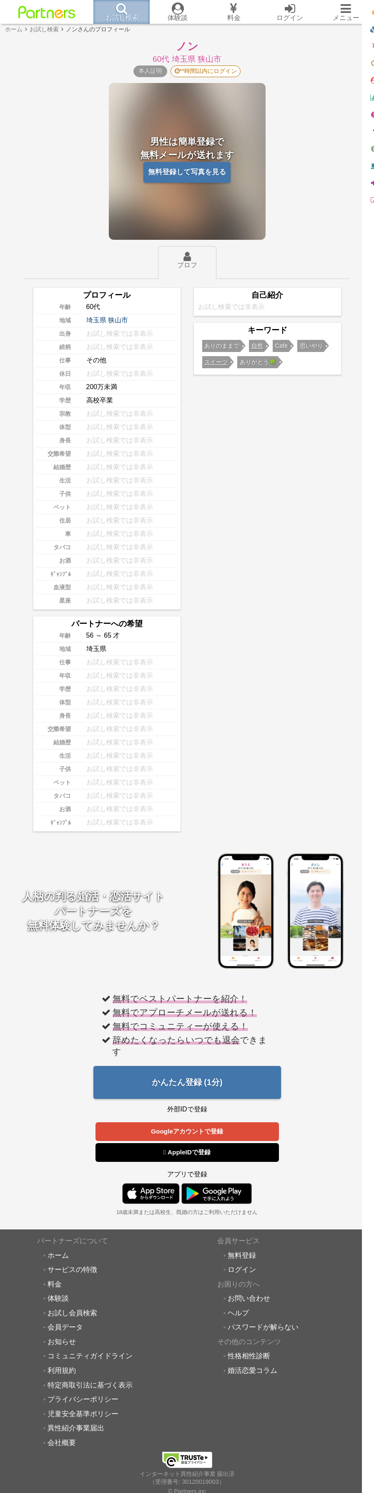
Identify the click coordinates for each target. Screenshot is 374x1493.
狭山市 (118, 320)
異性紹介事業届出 (76, 1429)
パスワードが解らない (263, 1329)
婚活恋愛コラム (252, 1372)
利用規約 (62, 1372)
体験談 (58, 1300)
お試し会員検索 (72, 1314)
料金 (55, 1286)
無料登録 (242, 1257)
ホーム (58, 1257)
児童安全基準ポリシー (83, 1415)
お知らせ (62, 1343)
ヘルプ (238, 1314)
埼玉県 (96, 320)
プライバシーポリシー (83, 1401)
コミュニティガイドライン (90, 1357)
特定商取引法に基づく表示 (90, 1386)
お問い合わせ (249, 1300)
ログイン (242, 1271)
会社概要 (62, 1444)
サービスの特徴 (72, 1271)
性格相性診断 (249, 1357)
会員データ (65, 1329)
